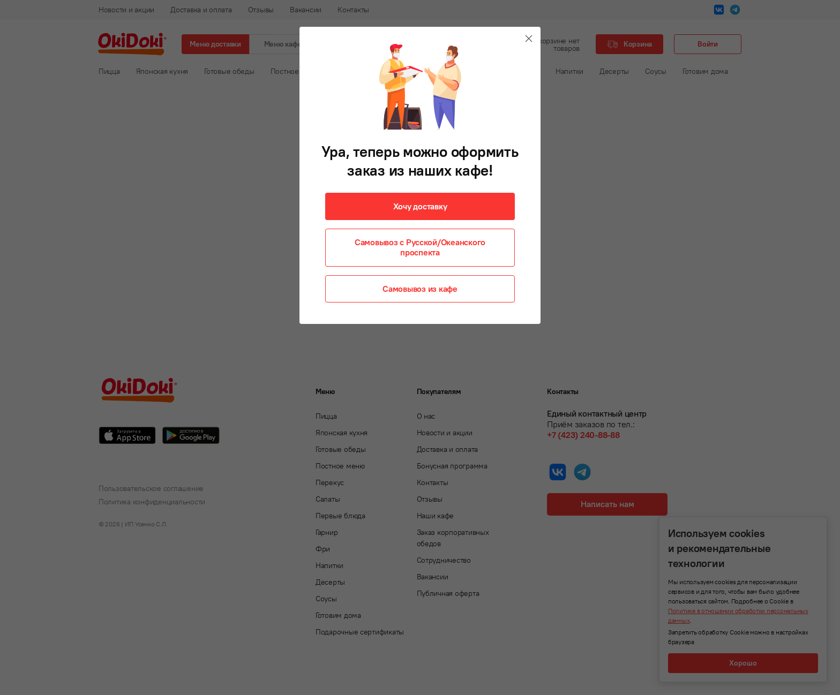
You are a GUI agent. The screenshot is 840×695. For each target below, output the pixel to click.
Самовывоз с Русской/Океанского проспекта (420, 247)
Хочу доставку (420, 206)
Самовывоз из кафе (420, 288)
